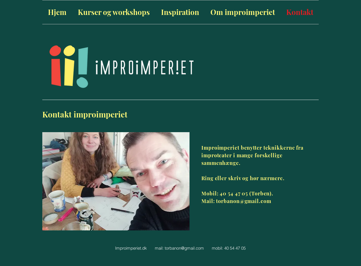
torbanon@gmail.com (184, 248)
